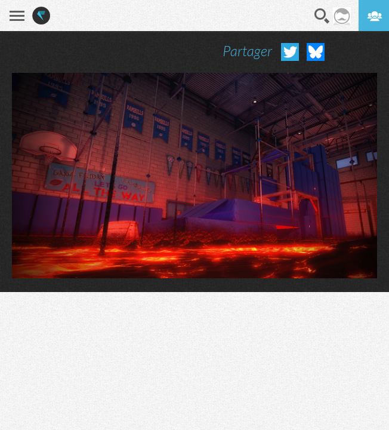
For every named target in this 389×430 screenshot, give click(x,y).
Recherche (322, 16)
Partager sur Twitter (290, 52)
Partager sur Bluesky (316, 52)
